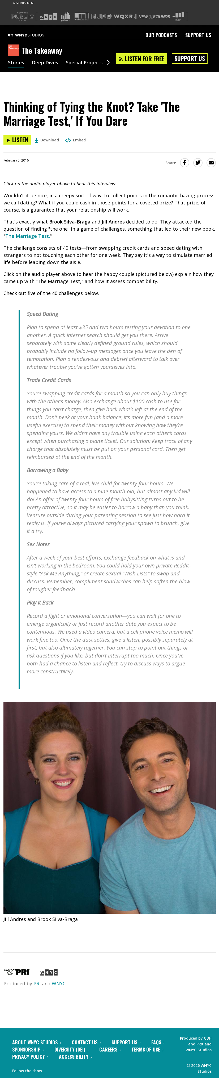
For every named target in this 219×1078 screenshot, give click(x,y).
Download (47, 139)
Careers (110, 1049)
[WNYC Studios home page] (32, 35)
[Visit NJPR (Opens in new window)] (101, 17)
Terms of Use (147, 1049)
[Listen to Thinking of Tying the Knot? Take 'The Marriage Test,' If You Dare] (17, 140)
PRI (37, 983)
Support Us (198, 35)
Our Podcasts (161, 35)
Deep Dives (45, 63)
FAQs (158, 1042)
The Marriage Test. (27, 236)
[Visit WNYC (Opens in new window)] (48, 16)
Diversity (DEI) (71, 1049)
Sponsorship (28, 1049)
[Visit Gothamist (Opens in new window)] (65, 16)
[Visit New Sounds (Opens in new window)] (154, 17)
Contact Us (86, 1042)
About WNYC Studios (36, 1042)
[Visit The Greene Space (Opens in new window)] (178, 16)
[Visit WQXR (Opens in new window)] (125, 16)
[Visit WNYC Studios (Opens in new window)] (82, 16)
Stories (16, 63)
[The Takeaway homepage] (15, 50)
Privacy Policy (30, 1056)
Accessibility (75, 1056)
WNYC (59, 983)
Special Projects (84, 63)
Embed (75, 139)
